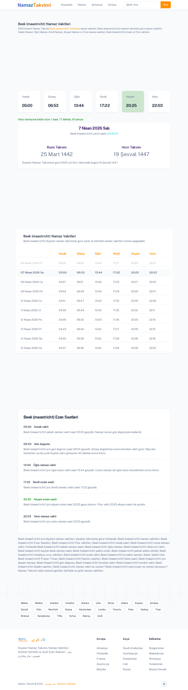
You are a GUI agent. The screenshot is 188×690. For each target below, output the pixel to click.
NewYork (53, 609)
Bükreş (86, 616)
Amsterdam (85, 609)
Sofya (72, 616)
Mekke (24, 603)
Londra (102, 609)
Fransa (101, 658)
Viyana (68, 609)
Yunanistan (156, 664)
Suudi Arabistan (133, 648)
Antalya (154, 603)
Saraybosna (43, 616)
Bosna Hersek (158, 669)
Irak (125, 664)
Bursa (111, 603)
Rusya (126, 669)
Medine (39, 603)
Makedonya (156, 653)
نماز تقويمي (50, 684)
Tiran (158, 609)
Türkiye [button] (112, 4)
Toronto (117, 609)
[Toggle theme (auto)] (164, 684)
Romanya (155, 658)
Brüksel (25, 616)
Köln (38, 609)
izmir (98, 603)
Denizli (24, 609)
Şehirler (62, 684)
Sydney (144, 609)
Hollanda (75, 28)
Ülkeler (72, 684)
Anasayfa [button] (66, 4)
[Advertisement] (94, 62)
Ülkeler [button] (82, 4)
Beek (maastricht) (59, 28)
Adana (124, 603)
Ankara (85, 603)
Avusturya (103, 664)
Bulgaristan (156, 648)
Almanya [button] (97, 4)
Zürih (100, 616)
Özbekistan (130, 658)
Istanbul (54, 603)
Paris (131, 609)
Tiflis (59, 616)
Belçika (101, 669)
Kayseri (139, 603)
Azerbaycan (130, 653)
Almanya (102, 648)
